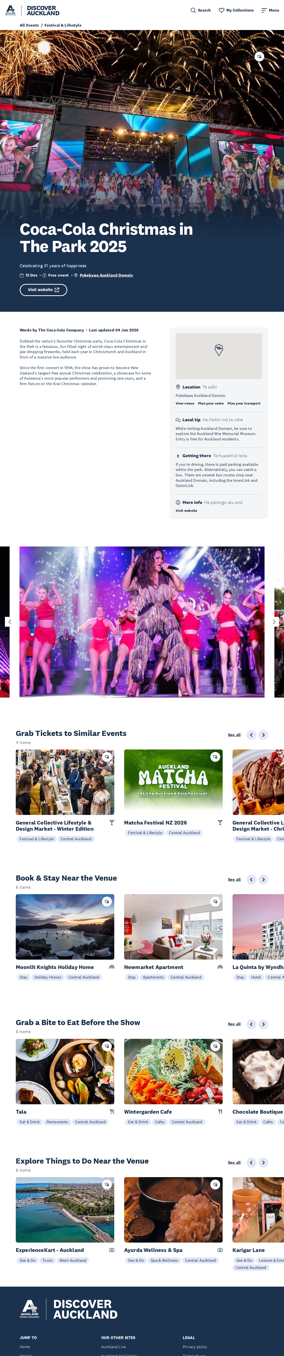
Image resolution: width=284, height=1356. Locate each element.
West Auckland (73, 1260)
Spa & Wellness (164, 1260)
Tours (47, 1260)
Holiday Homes (48, 977)
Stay (24, 977)
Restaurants (57, 1121)
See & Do (27, 1260)
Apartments (153, 977)
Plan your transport (244, 403)
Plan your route (211, 403)
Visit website (43, 289)
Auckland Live (113, 1346)
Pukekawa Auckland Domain (106, 275)
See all (234, 735)
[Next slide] (274, 622)
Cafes (160, 1121)
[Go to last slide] (10, 622)
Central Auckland (76, 838)
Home (25, 1346)
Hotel (256, 977)
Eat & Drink (30, 1121)
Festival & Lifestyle (37, 838)
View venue (185, 403)
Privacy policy (195, 1346)
